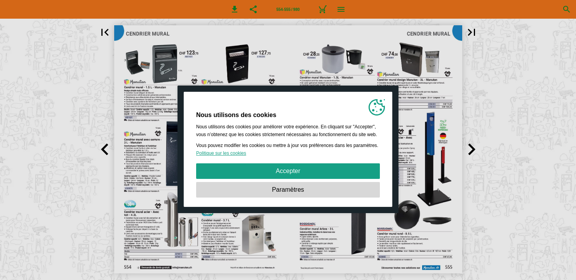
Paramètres (288, 189)
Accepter (288, 171)
